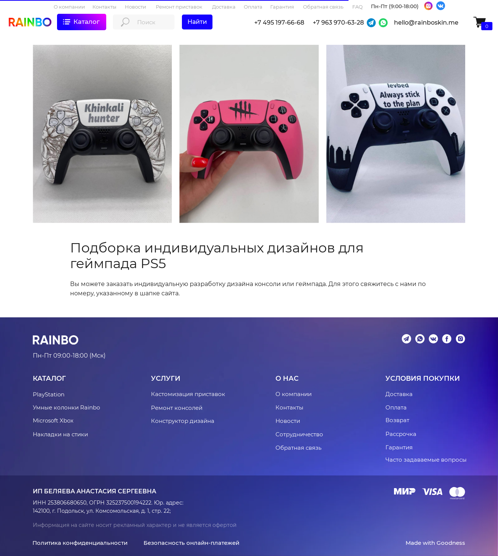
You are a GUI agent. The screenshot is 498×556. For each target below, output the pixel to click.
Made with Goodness (435, 542)
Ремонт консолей (176, 407)
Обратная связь (298, 447)
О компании (293, 394)
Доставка (399, 394)
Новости (287, 420)
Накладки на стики (60, 434)
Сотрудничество (299, 434)
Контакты (289, 407)
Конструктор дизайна (182, 420)
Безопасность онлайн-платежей (191, 542)
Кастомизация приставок (188, 394)
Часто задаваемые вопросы (426, 459)
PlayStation (48, 394)
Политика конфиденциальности (79, 542)
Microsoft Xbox (53, 420)
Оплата (396, 407)
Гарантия (399, 447)
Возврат (397, 420)
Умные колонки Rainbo (66, 407)
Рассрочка (400, 433)
